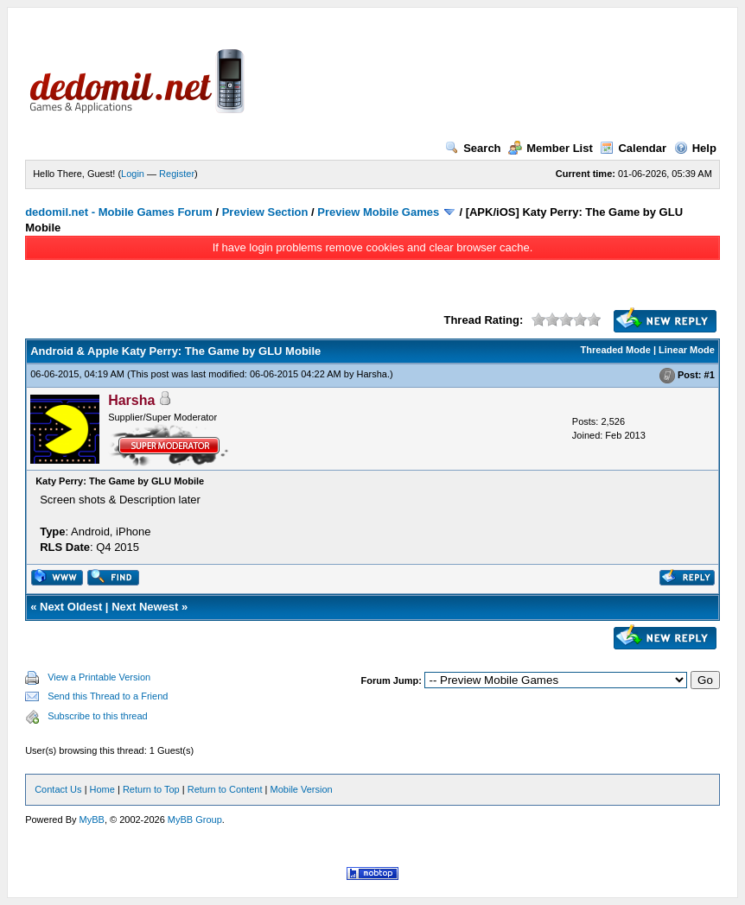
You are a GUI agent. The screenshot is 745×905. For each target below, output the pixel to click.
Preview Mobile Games (378, 212)
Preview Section (265, 212)
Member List (550, 148)
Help (695, 148)
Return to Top (151, 789)
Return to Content (225, 789)
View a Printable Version (99, 677)
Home (102, 789)
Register (176, 173)
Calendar (633, 148)
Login (132, 173)
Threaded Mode (616, 350)
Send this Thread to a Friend (108, 696)
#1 (709, 375)
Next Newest (144, 606)
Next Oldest (71, 606)
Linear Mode (687, 350)
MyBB (92, 819)
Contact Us (58, 789)
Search (472, 148)
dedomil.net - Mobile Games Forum (119, 212)
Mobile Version (302, 789)
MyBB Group (195, 819)
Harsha (371, 374)
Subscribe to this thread (98, 716)
